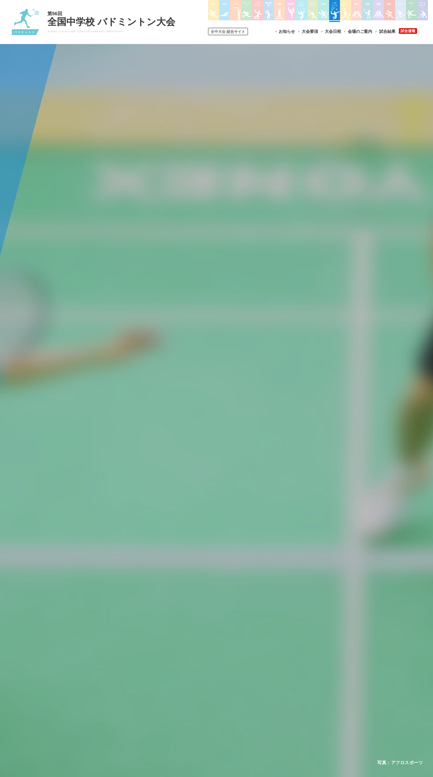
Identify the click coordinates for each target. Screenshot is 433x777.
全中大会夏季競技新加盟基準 (138, 679)
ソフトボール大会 (249, 706)
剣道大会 (293, 662)
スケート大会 (297, 697)
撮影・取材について (130, 688)
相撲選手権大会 (299, 671)
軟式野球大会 (198, 706)
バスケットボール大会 (206, 679)
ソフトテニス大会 (249, 679)
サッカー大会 (198, 688)
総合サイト (228, 31)
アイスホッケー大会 (303, 706)
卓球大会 (241, 688)
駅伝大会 (293, 679)
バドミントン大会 (249, 697)
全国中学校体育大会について (140, 643)
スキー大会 (295, 688)
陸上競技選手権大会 (204, 662)
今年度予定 (122, 662)
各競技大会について (206, 643)
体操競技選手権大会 (204, 714)
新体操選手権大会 (249, 662)
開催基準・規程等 (128, 671)
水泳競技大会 (198, 671)
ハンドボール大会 (202, 697)
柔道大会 (241, 714)
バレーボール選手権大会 (255, 671)
